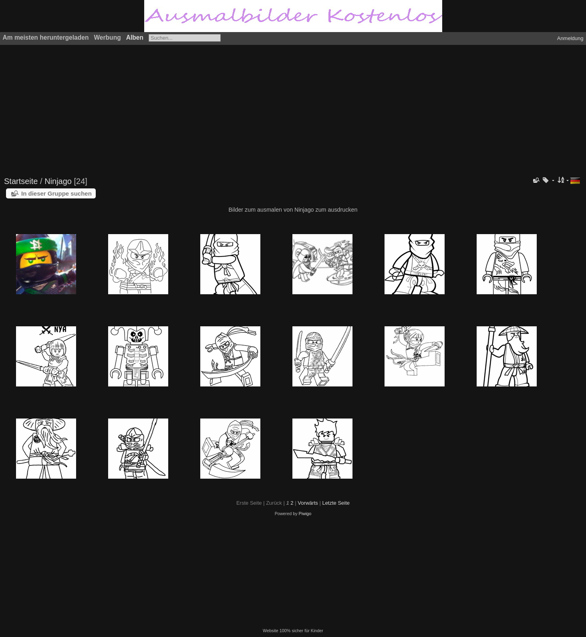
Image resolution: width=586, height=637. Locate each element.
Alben (134, 37)
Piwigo (305, 513)
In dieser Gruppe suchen (56, 193)
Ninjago (58, 181)
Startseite (21, 181)
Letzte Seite (336, 503)
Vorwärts (308, 503)
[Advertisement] (246, 107)
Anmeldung (570, 38)
